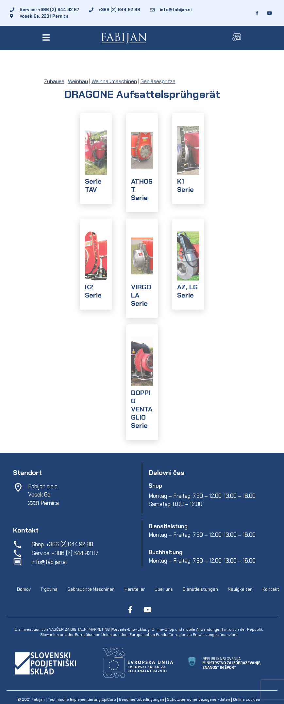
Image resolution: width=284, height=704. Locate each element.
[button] (47, 37)
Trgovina (49, 589)
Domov (24, 589)
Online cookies (246, 699)
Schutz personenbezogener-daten (198, 699)
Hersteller (135, 589)
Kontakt (270, 589)
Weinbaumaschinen (114, 81)
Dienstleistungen (200, 589)
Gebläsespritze (158, 81)
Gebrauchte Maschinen (91, 589)
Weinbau (78, 81)
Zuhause (54, 81)
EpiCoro (109, 699)
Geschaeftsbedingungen (142, 699)
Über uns (164, 589)
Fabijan (38, 699)
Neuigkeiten (240, 589)
